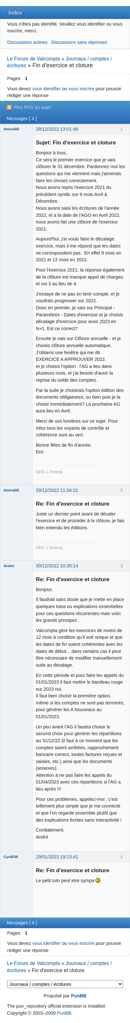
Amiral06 (11, 129)
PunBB (78, 995)
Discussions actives (27, 42)
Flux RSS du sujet (32, 107)
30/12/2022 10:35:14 (57, 565)
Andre (9, 566)
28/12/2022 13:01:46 (57, 129)
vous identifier (46, 88)
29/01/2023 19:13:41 (57, 856)
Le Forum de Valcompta (33, 58)
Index (15, 12)
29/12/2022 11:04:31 (57, 490)
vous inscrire (81, 88)
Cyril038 (11, 857)
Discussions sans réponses (79, 42)
